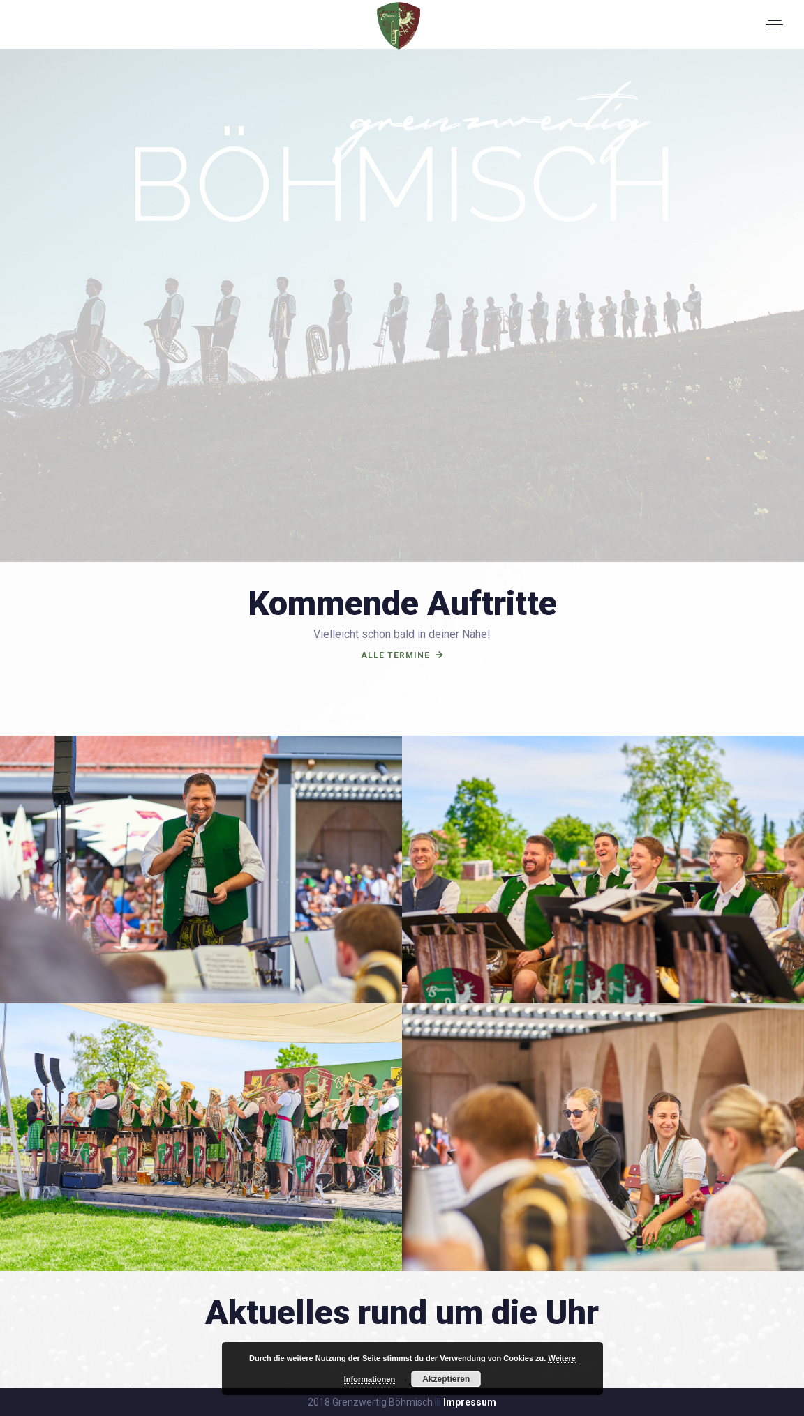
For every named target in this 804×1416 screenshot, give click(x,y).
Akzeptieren (446, 1379)
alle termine (402, 655)
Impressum (469, 1402)
